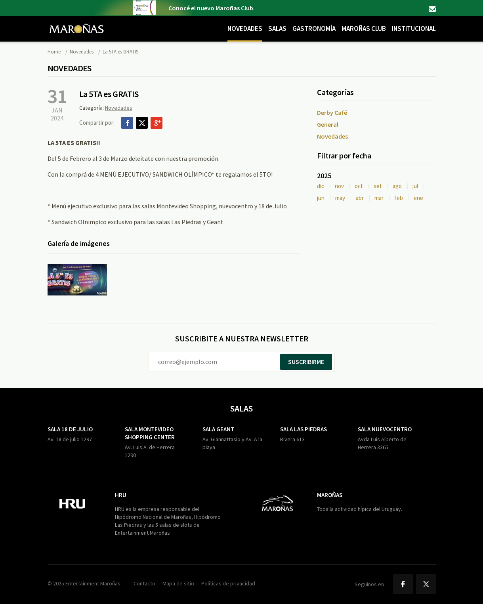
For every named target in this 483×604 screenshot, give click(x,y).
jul (415, 186)
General (327, 124)
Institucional (414, 28)
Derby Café (332, 112)
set (378, 186)
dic (320, 186)
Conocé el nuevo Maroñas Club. (211, 8)
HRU (120, 495)
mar (379, 198)
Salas (277, 28)
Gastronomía (314, 28)
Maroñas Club (364, 28)
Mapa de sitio (178, 583)
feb (398, 198)
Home (54, 52)
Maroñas (329, 495)
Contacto (432, 9)
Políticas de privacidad (228, 583)
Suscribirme (306, 362)
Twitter (142, 123)
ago (397, 186)
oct (359, 186)
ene (418, 198)
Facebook (127, 123)
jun (321, 198)
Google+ (156, 123)
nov (339, 186)
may (340, 198)
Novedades (244, 28)
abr (360, 198)
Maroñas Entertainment (76, 22)
